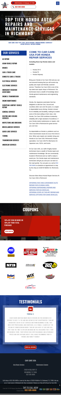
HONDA (38, 44)
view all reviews (30, 356)
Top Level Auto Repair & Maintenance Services (35, 42)
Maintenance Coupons (42, 373)
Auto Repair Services (18, 373)
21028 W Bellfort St (19, 16)
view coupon (13, 239)
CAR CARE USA (13, 42)
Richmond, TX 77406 (30, 16)
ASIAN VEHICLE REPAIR (28, 44)
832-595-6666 (20, 7)
